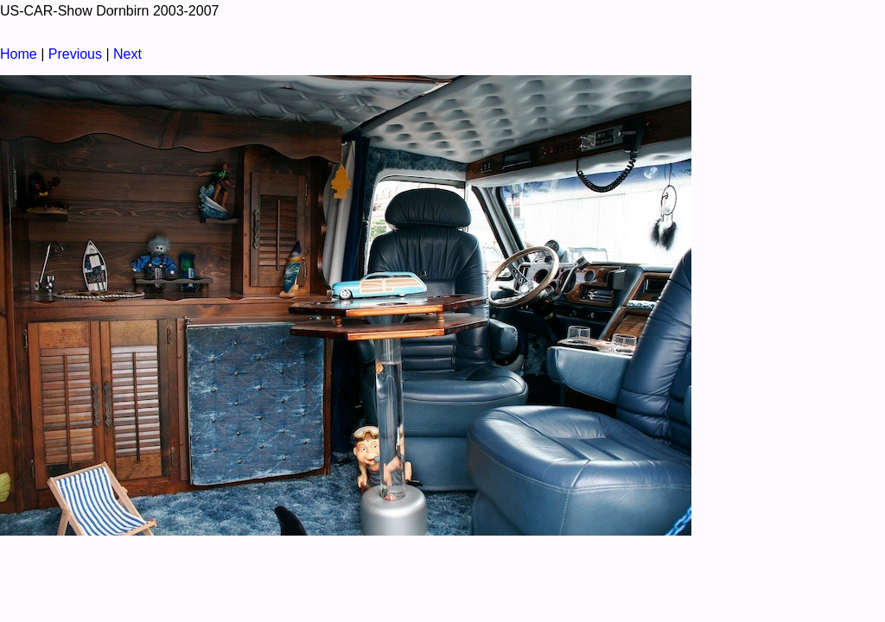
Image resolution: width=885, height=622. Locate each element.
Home (18, 54)
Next (127, 54)
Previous (75, 54)
